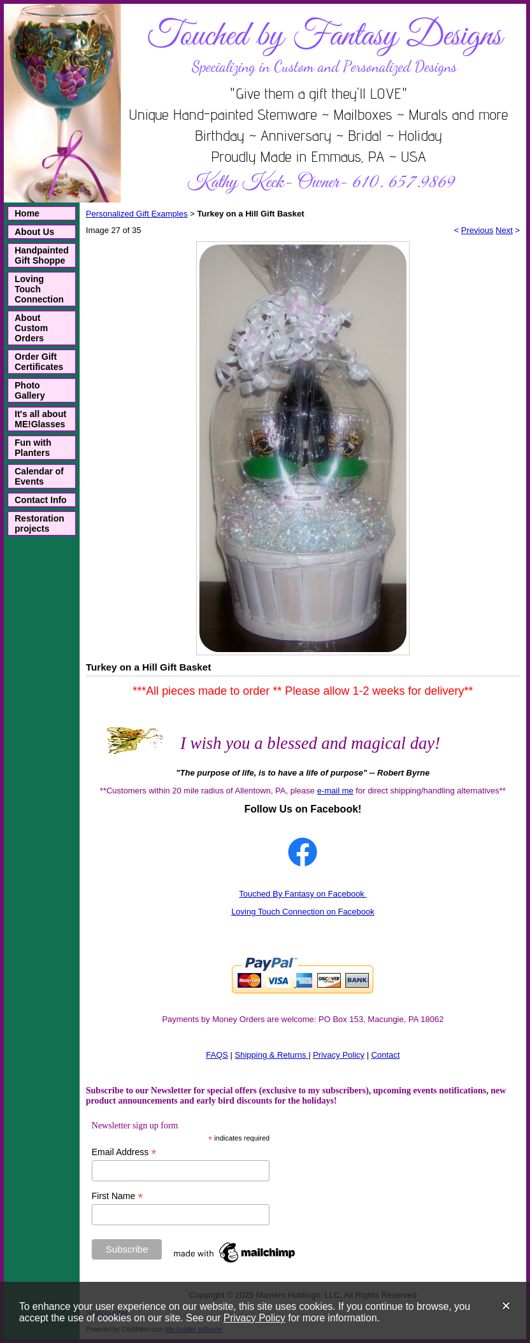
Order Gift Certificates (39, 362)
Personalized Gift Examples (137, 213)
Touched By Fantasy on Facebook (302, 894)
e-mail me (335, 790)
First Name (117, 1196)
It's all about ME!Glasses (40, 419)
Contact (385, 1055)
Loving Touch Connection (39, 289)
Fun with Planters (33, 447)
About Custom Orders (31, 328)
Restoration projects (39, 523)
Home (27, 213)
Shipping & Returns (270, 1055)
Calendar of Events (39, 476)
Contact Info (41, 500)
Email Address (124, 1152)
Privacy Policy (254, 1317)
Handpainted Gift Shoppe (42, 255)
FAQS (217, 1055)
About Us (34, 232)
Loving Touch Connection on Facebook (303, 911)
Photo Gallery (30, 390)
